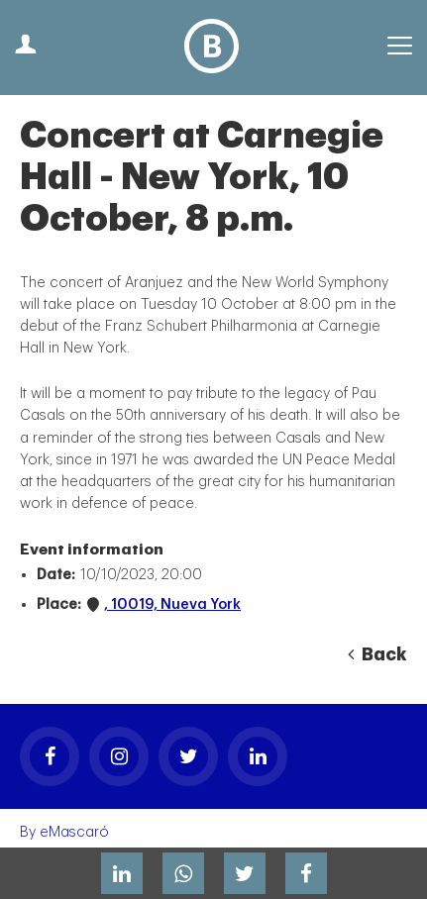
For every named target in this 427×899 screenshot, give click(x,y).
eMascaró (74, 832)
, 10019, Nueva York (172, 604)
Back (377, 654)
